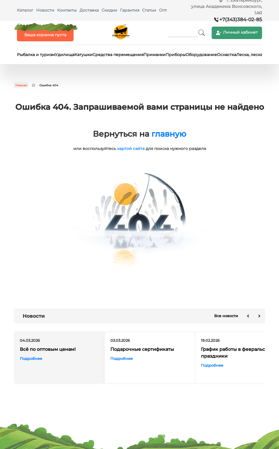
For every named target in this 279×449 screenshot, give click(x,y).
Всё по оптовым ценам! (48, 349)
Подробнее (31, 358)
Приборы (176, 54)
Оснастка (226, 54)
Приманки (154, 54)
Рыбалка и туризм (36, 54)
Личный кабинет (237, 33)
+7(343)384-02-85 (240, 19)
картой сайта (131, 148)
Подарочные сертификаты (142, 349)
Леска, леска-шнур (255, 54)
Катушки (83, 54)
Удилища (64, 54)
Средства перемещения (118, 54)
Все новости (226, 315)
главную (168, 134)
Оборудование (201, 54)
